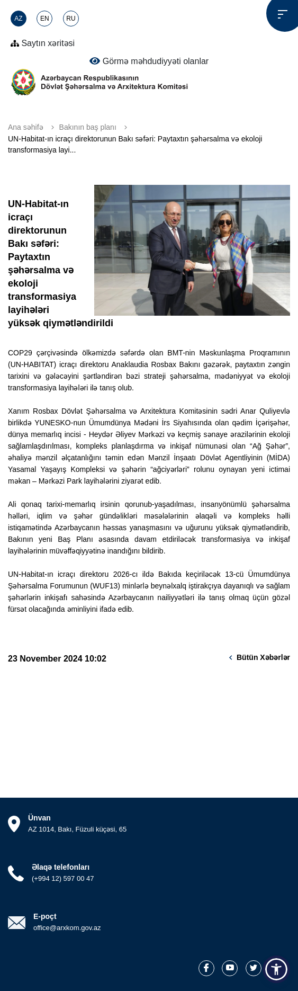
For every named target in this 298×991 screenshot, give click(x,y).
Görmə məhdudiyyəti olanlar (149, 61)
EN (44, 18)
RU (70, 18)
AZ (18, 18)
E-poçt (45, 916)
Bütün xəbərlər (263, 657)
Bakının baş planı (87, 127)
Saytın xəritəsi (43, 43)
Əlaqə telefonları (60, 867)
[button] (276, 969)
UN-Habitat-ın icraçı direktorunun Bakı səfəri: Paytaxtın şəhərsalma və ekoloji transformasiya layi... (135, 144)
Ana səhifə (25, 127)
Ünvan (39, 818)
